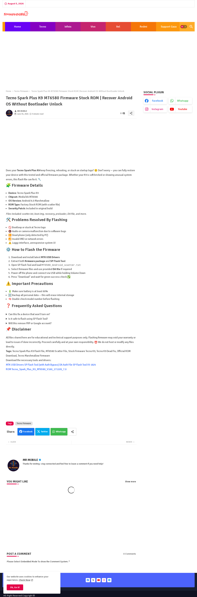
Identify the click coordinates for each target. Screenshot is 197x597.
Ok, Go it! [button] (15, 587)
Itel (118, 26)
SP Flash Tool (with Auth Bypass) (41, 364)
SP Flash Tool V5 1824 (84, 364)
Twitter (44, 431)
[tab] (17, 26)
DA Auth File (65, 364)
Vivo (93, 26)
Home (17, 26)
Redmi (143, 26)
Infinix (68, 26)
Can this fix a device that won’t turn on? (29, 314)
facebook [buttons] (157, 100)
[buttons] (88, 580)
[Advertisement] (99, 58)
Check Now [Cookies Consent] (24, 580)
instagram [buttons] (157, 109)
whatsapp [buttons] (182, 100)
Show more (130, 481)
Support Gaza (169, 26)
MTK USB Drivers (15, 364)
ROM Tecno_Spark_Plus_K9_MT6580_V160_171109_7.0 (36, 369)
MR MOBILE (30, 460)
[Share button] (72, 431)
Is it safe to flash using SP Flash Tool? (28, 318)
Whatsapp (61, 431)
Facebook (28, 431)
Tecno (42, 26)
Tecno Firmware (21, 91)
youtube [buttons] (182, 109)
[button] (183, 26)
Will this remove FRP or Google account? (30, 323)
